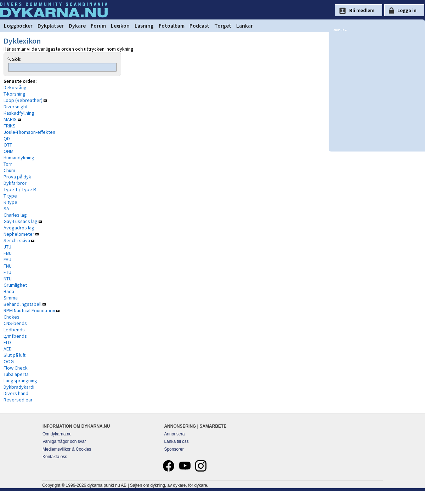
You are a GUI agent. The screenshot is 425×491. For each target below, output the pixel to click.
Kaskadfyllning (19, 113)
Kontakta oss (54, 456)
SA (6, 208)
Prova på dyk (17, 176)
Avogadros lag (19, 227)
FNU (8, 266)
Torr (8, 164)
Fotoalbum (172, 25)
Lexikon (120, 25)
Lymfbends (15, 336)
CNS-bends (15, 323)
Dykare (77, 25)
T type (10, 196)
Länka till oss (176, 441)
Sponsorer (173, 449)
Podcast (199, 25)
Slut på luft (15, 355)
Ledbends (14, 329)
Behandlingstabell (22, 304)
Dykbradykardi (19, 387)
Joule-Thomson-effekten (29, 132)
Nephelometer (19, 234)
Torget (222, 25)
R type (10, 202)
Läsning (144, 25)
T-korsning (15, 94)
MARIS (10, 119)
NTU (8, 278)
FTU (7, 272)
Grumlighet (15, 285)
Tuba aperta (16, 374)
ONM (8, 151)
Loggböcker (18, 25)
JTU (7, 247)
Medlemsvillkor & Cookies (66, 449)
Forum (98, 25)
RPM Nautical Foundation (29, 310)
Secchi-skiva (17, 240)
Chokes (11, 317)
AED (8, 349)
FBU (8, 253)
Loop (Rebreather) (23, 100)
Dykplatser (51, 25)
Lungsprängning (20, 380)
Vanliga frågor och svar (64, 441)
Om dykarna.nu (57, 434)
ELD (7, 342)
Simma (11, 298)
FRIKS (10, 125)
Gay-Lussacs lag (21, 221)
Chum (9, 170)
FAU (7, 259)
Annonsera (174, 434)
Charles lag (15, 215)
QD (7, 138)
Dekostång (15, 87)
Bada (9, 291)
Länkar (244, 25)
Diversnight (16, 106)
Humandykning (19, 157)
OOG (9, 361)
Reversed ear (18, 399)
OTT (8, 145)
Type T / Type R (20, 189)
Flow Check (16, 368)
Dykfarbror (15, 183)
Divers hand (16, 393)
